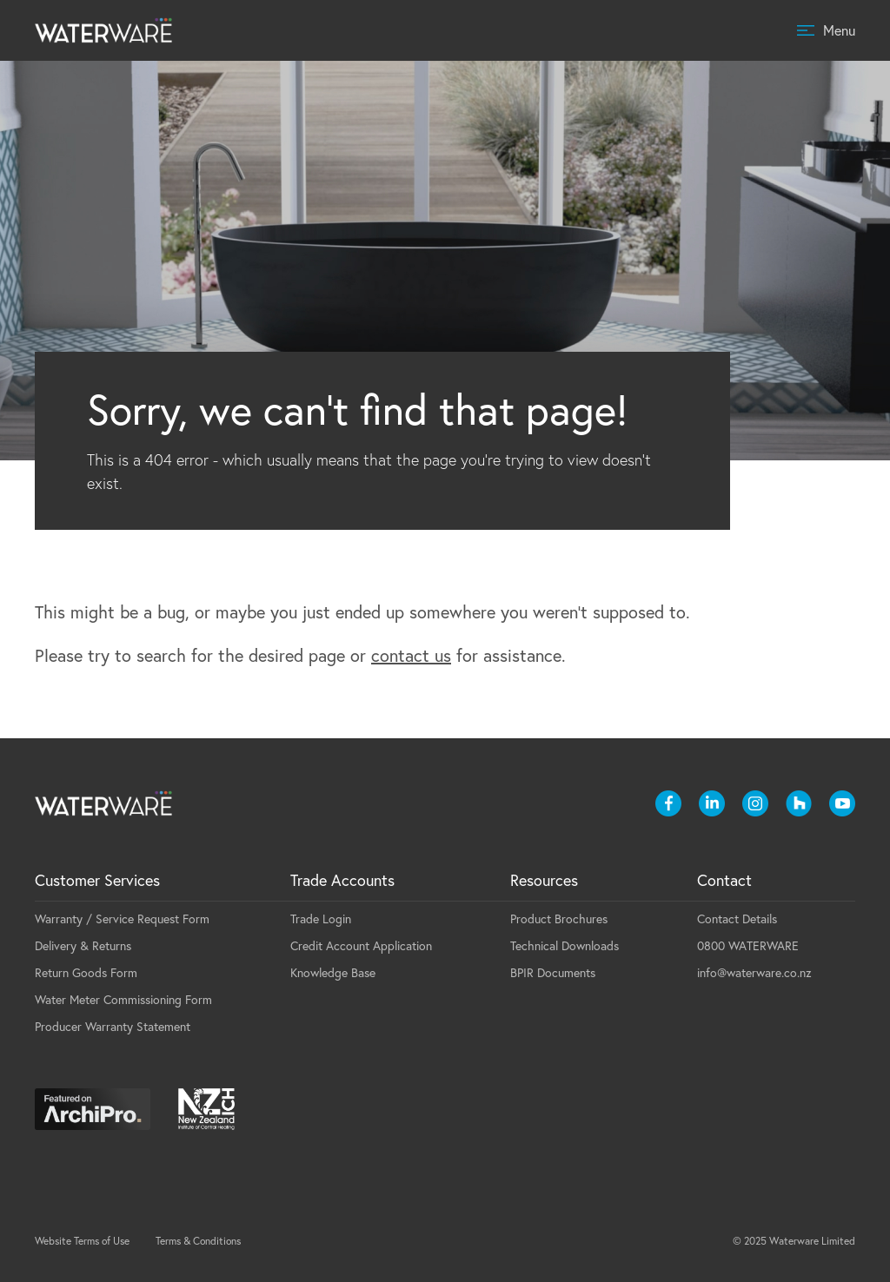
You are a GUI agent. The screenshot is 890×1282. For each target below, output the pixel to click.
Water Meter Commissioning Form (123, 1000)
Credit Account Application (361, 946)
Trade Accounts (342, 880)
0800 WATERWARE (748, 946)
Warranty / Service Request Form (122, 919)
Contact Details (737, 919)
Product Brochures (559, 919)
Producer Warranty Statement (112, 1026)
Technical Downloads (564, 946)
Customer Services (97, 880)
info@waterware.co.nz (754, 973)
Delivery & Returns (83, 946)
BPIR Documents (552, 973)
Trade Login (320, 919)
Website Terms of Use (82, 1240)
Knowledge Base (332, 973)
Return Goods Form (86, 973)
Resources (544, 880)
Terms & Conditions (198, 1240)
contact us (411, 655)
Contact (724, 880)
